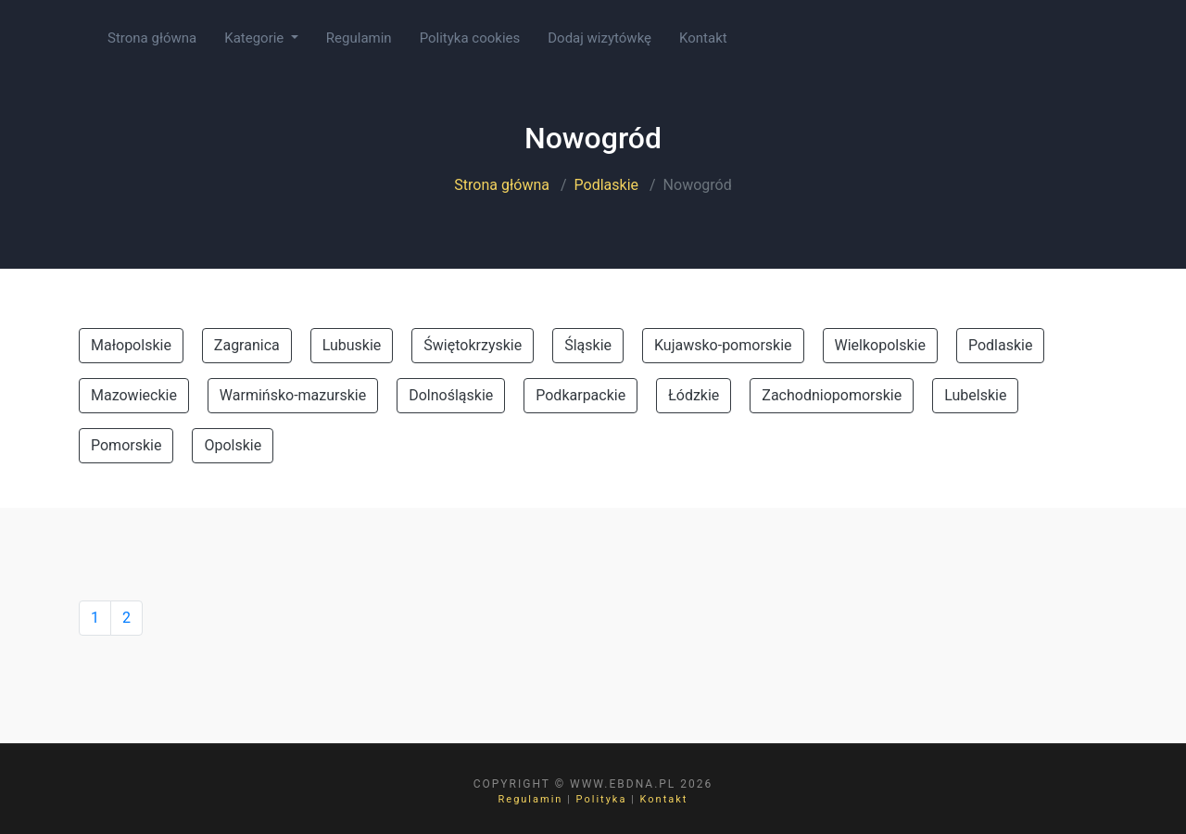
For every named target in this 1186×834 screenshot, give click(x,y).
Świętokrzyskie (472, 345)
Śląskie (588, 345)
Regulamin (359, 38)
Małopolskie (131, 345)
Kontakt (703, 38)
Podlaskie (606, 185)
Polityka (601, 799)
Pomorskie (126, 445)
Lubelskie (975, 395)
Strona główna (151, 38)
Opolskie (232, 445)
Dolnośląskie (451, 395)
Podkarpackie (580, 395)
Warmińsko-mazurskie (293, 395)
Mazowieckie (134, 395)
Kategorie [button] (255, 38)
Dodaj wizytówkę (599, 38)
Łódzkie (693, 395)
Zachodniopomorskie (832, 395)
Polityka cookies (470, 38)
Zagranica (247, 345)
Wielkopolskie (880, 345)
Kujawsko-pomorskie (723, 345)
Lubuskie (352, 345)
